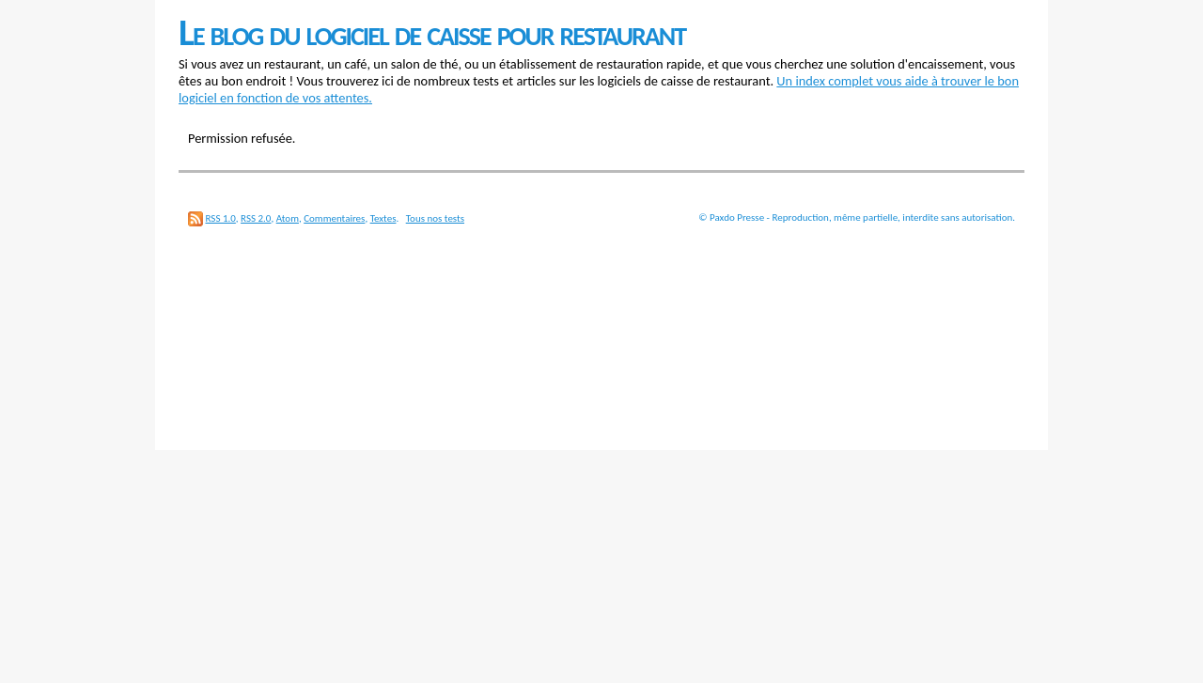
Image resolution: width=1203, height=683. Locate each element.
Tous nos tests (435, 218)
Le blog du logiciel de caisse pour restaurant (432, 32)
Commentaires (334, 218)
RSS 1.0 (221, 218)
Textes (383, 218)
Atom (287, 218)
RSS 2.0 (256, 218)
